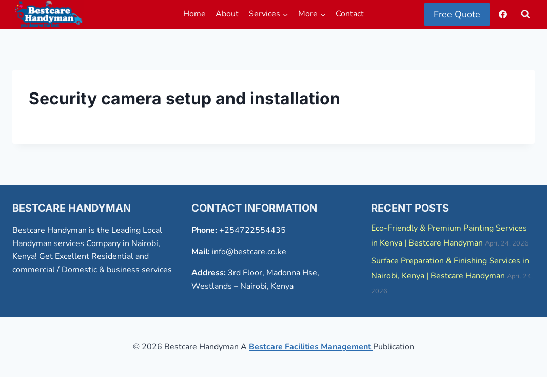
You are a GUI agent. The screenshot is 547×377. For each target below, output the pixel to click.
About (227, 14)
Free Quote (457, 14)
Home (194, 14)
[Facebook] (503, 14)
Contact (350, 14)
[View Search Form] (525, 14)
